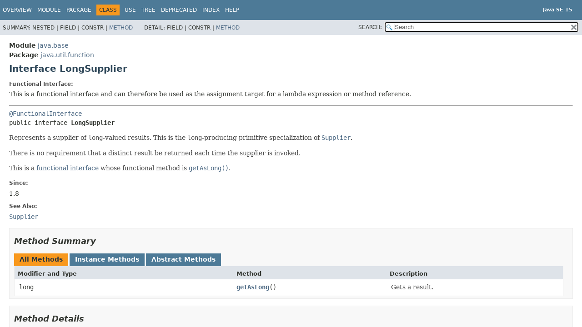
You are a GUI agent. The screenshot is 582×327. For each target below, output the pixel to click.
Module (49, 10)
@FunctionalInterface (45, 113)
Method (121, 28)
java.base (53, 45)
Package (78, 10)
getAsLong (252, 287)
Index (211, 10)
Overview (17, 10)
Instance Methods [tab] (107, 259)
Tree (148, 10)
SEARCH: (370, 27)
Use (130, 10)
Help (232, 10)
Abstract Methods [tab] (183, 259)
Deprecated (179, 10)
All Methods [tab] (41, 259)
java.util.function (67, 55)
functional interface (67, 168)
